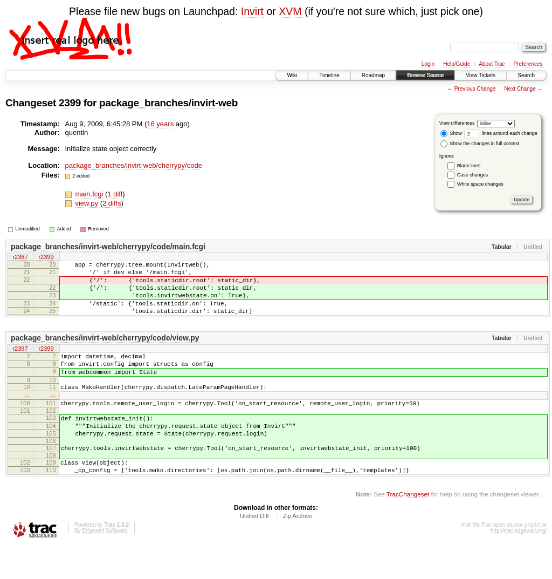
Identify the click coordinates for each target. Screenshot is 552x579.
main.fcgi (90, 194)
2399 (70, 102)
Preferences (528, 64)
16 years (160, 124)
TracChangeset (408, 528)
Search (526, 75)
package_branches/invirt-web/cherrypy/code (133, 165)
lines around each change (500, 133)
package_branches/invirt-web (168, 102)
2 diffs (111, 203)
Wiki (292, 75)
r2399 (45, 258)
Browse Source (425, 75)
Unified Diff (254, 550)
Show (451, 133)
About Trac (492, 64)
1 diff (114, 194)
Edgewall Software (104, 565)
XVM (290, 11)
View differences (457, 123)
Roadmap (373, 75)
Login (428, 64)
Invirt (252, 11)
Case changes (472, 175)
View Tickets (480, 75)
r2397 (19, 362)
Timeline (329, 75)
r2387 (19, 258)
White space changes (480, 184)
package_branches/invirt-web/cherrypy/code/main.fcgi (108, 246)
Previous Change (475, 89)
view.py (87, 203)
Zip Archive (297, 550)
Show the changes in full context (480, 143)
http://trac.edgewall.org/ (519, 565)
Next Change (519, 89)
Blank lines (469, 165)
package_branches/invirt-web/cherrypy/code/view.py (105, 350)
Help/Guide (456, 64)
